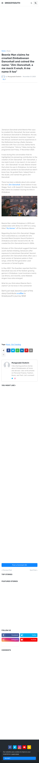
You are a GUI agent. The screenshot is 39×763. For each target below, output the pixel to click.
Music (9, 51)
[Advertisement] (19, 28)
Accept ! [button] (7, 758)
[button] (2, 3)
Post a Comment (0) (19, 565)
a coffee (20, 293)
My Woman (11, 228)
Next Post (33, 570)
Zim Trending (16, 344)
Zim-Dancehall (14, 185)
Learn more (15, 754)
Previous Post (7, 570)
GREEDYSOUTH (12, 3)
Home (4, 51)
